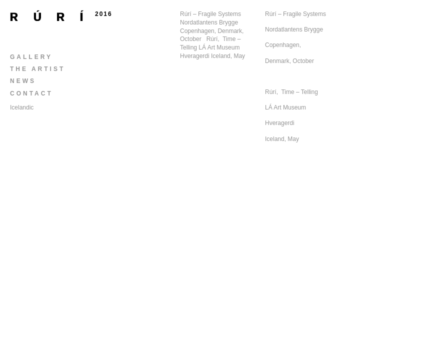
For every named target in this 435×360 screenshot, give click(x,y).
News (23, 81)
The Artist (37, 69)
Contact (31, 93)
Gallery (31, 57)
